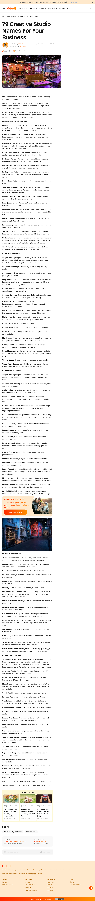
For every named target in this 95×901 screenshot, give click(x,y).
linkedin (50, 890)
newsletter (28, 887)
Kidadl (3, 16)
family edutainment (31, 890)
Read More (75, 2)
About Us (28, 882)
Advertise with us (7, 885)
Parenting (41, 8)
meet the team (30, 885)
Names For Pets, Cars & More (11, 806)
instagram (50, 887)
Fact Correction (47, 852)
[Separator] (91, 888)
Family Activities (22, 8)
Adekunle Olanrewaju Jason (26, 44)
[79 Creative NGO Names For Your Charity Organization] (11, 798)
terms (72, 882)
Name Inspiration (63, 8)
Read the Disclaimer (12, 852)
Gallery (8, 86)
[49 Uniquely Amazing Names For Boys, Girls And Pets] (28, 798)
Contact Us (5, 882)
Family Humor (51, 8)
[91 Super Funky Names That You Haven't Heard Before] (44, 799)
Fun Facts (33, 8)
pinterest (50, 885)
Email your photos (15, 512)
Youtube (50, 893)
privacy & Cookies (75, 885)
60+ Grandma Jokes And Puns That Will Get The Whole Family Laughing (42, 2)
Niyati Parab (22, 46)
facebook (51, 882)
